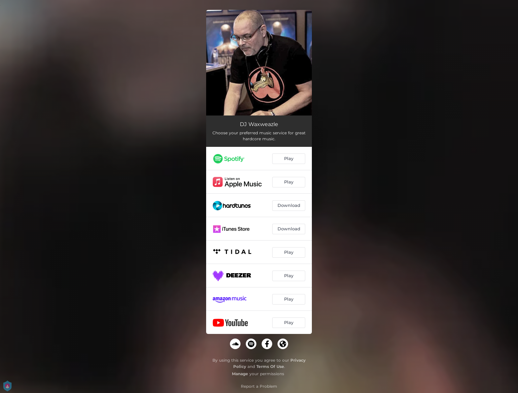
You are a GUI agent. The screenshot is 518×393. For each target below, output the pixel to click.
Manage (240, 373)
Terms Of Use (270, 366)
